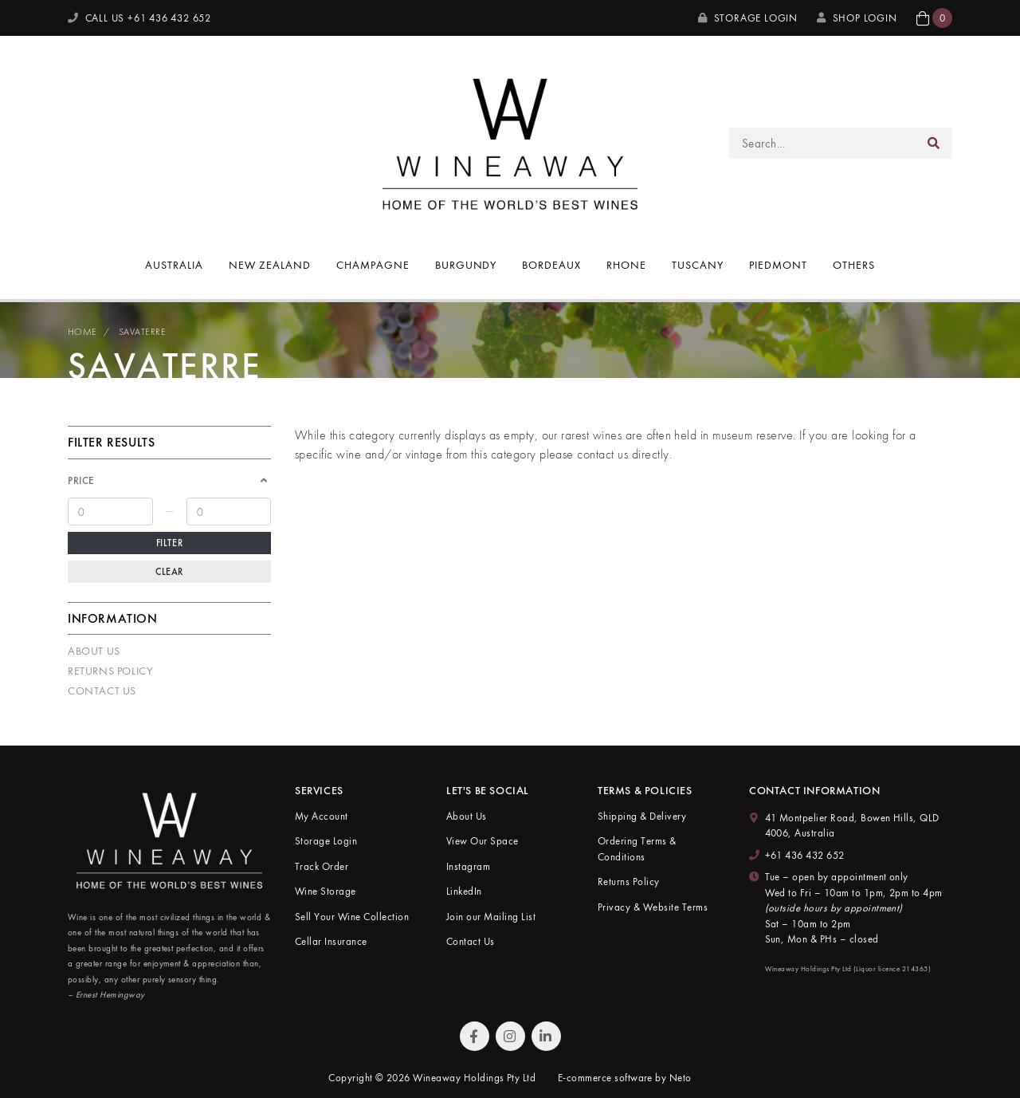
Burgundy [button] (466, 265)
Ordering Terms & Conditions (637, 849)
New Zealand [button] (270, 265)
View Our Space (482, 841)
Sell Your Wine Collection (352, 916)
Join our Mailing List (491, 916)
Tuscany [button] (698, 265)
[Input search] (822, 143)
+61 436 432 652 (805, 855)
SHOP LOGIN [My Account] (857, 18)
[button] (934, 18)
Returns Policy (110, 670)
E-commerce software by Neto (625, 1077)
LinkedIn (464, 891)
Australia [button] (174, 265)
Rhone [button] (626, 265)
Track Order (321, 866)
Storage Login (748, 18)
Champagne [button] (373, 265)
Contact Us (102, 690)
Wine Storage (325, 891)
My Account (321, 816)
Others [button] (854, 265)
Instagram (468, 866)
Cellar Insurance (331, 941)
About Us (94, 650)
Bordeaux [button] (551, 265)
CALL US (139, 18)
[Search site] (934, 143)
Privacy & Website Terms (653, 907)
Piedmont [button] (778, 265)
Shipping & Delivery (642, 816)
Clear (169, 571)
